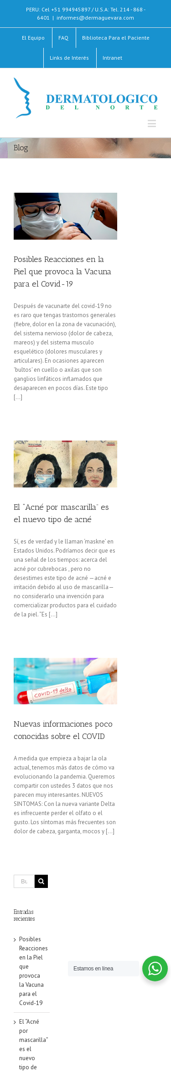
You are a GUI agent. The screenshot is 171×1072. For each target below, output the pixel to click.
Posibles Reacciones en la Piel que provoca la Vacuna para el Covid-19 (62, 271)
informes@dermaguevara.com (95, 17)
